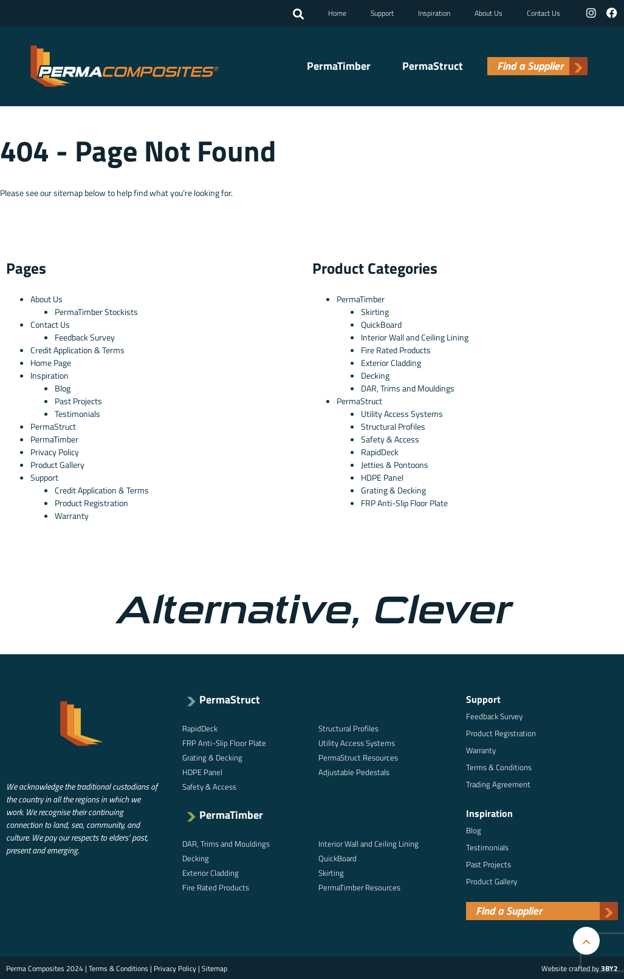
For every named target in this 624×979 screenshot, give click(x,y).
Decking (375, 374)
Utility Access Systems (402, 412)
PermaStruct (432, 65)
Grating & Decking (393, 489)
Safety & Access (390, 438)
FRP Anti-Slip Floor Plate (404, 501)
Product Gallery (57, 463)
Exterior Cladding (391, 361)
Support (383, 12)
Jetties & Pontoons (394, 463)
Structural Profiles (393, 425)
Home (338, 12)
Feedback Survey (85, 336)
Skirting (375, 310)
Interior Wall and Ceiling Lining (414, 336)
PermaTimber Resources (359, 886)
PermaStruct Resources (358, 756)
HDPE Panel (382, 476)
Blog (62, 387)
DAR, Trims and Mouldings (407, 387)
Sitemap (214, 967)
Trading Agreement (498, 783)
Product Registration (91, 501)
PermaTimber (339, 65)
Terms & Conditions (499, 766)
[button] (299, 13)
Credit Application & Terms (77, 348)
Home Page (50, 361)
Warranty (72, 514)
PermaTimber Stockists (96, 310)
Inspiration (435, 12)
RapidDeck (380, 450)
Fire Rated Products (396, 348)
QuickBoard (381, 323)
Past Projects (78, 399)
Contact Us (544, 12)
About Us (490, 12)
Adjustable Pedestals (353, 771)
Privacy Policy (54, 450)
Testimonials (77, 412)
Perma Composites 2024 (44, 967)
